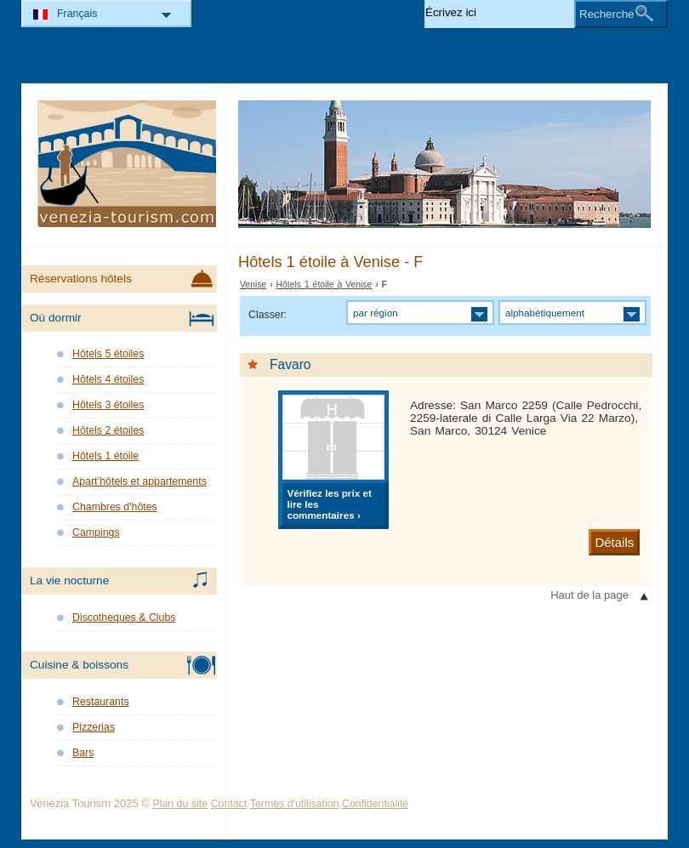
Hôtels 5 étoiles (108, 354)
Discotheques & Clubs (123, 617)
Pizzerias (93, 727)
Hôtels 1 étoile (105, 456)
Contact (229, 804)
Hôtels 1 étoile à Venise (324, 284)
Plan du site (180, 804)
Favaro (290, 364)
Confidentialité (375, 804)
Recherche (606, 14)
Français (77, 14)
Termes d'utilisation (294, 804)
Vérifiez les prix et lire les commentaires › (329, 504)
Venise (253, 284)
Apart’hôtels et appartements (139, 481)
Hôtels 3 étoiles (108, 405)
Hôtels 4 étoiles (108, 379)
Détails (614, 542)
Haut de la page (589, 595)
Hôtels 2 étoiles (108, 430)
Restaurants (100, 702)
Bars (83, 753)
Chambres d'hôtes (114, 507)
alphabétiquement (544, 312)
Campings (96, 532)
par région (375, 312)
